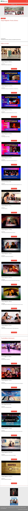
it (26, 1)
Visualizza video (14, 68)
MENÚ (14, 4)
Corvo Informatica (24, 509)
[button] (11, 53)
